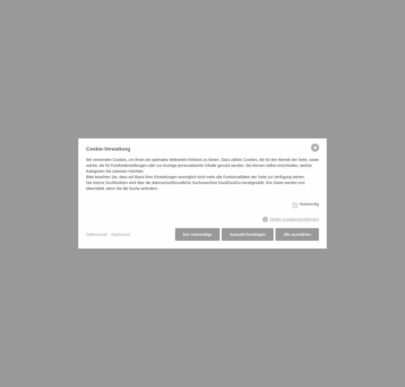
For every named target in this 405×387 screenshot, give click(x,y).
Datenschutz (96, 234)
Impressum (120, 234)
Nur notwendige (197, 234)
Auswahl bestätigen (247, 234)
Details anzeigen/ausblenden (294, 219)
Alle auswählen (297, 234)
